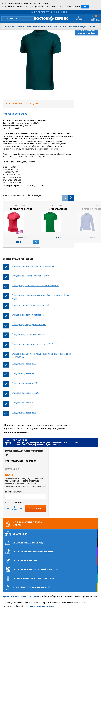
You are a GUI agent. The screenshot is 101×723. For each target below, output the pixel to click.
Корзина (95, 18)
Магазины (31, 26)
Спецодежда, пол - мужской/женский (30, 304)
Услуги (57, 26)
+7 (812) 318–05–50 (59, 12)
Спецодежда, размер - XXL (25, 383)
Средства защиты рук (25, 560)
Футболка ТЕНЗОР (58, 209)
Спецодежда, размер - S (24, 363)
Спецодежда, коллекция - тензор (28, 334)
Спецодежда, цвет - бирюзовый (28, 314)
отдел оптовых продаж (42, 606)
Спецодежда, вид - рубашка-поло (29, 324)
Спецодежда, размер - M (24, 412)
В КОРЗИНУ (36, 508)
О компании (9, 26)
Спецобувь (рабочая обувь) (28, 542)
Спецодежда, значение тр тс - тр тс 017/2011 (34, 344)
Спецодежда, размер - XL (24, 402)
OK (84, 6)
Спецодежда (55, 442)
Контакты (93, 26)
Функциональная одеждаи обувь (27, 523)
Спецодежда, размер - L (24, 373)
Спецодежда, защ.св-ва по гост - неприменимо (35, 285)
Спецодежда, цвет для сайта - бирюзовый (33, 265)
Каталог (21, 26)
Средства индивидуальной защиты (33, 551)
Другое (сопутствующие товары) (31, 587)
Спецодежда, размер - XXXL (25, 392)
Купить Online (45, 26)
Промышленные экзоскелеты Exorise (33, 578)
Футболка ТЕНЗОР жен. (21, 209)
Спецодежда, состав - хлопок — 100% (30, 275)
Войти (80, 19)
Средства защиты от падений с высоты (35, 569)
